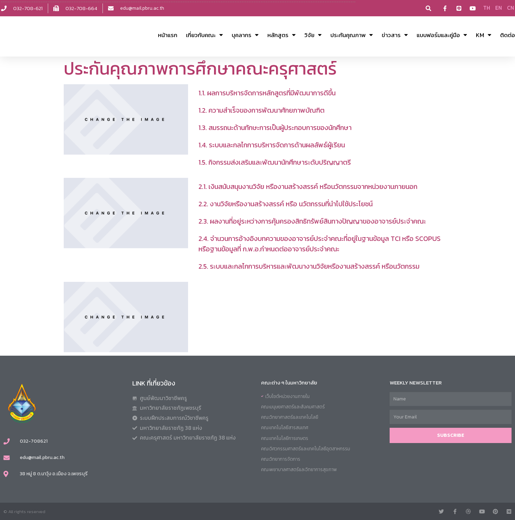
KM (483, 35)
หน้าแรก (167, 35)
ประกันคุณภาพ (351, 35)
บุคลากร (245, 35)
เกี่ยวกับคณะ (204, 35)
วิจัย (313, 35)
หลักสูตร (281, 35)
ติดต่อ (507, 35)
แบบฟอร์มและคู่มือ (442, 35)
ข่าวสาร (395, 35)
